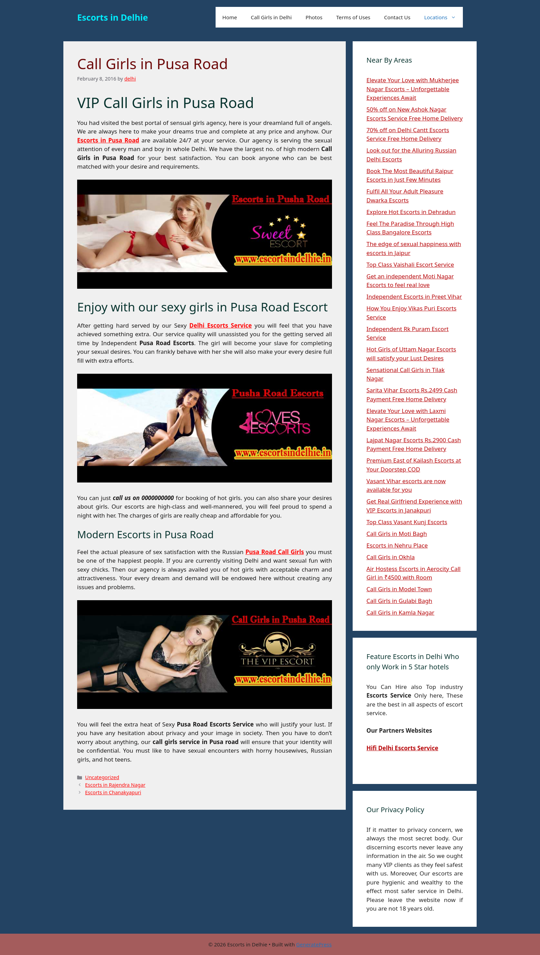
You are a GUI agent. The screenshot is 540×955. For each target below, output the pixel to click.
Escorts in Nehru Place (397, 545)
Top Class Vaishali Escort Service (410, 264)
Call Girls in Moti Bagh (396, 534)
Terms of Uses (353, 17)
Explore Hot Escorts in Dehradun (411, 212)
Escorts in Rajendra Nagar (115, 785)
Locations (443, 17)
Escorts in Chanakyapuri (113, 792)
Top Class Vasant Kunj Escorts (406, 522)
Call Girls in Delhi (271, 17)
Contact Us (397, 17)
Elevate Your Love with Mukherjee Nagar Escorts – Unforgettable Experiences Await (412, 89)
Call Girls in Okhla (390, 557)
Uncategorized (102, 777)
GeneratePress (314, 944)
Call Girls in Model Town (399, 589)
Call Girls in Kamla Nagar (400, 612)
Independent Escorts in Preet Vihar (414, 296)
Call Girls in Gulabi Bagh (399, 601)
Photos (313, 17)
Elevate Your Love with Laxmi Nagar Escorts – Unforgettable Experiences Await (407, 419)
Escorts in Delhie (112, 17)
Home (229, 17)
